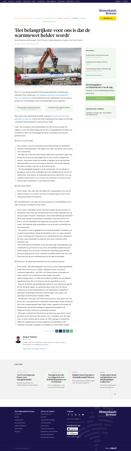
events (34, 1)
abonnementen (20, 423)
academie (18, 1)
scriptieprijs (61, 1)
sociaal (60, 18)
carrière (75, 18)
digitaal (67, 18)
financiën (37, 18)
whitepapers (70, 1)
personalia (18, 428)
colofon (43, 417)
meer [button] (77, 1)
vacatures (11, 1)
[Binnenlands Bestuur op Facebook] (68, 414)
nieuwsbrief (40, 1)
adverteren (26, 1)
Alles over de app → (74, 437)
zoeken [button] (125, 1)
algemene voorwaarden (49, 431)
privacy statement (47, 434)
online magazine (51, 1)
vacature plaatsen (47, 428)
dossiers (17, 431)
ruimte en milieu (49, 18)
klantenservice (46, 414)
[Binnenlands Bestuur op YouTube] (83, 414)
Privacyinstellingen (47, 437)
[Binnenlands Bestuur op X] (72, 414)
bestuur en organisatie (23, 18)
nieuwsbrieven (46, 423)
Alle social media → (74, 419)
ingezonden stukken (48, 420)
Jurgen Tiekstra (21, 44)
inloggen (118, 1)
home (4, 1)
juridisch (83, 18)
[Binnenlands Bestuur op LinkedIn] (75, 414)
